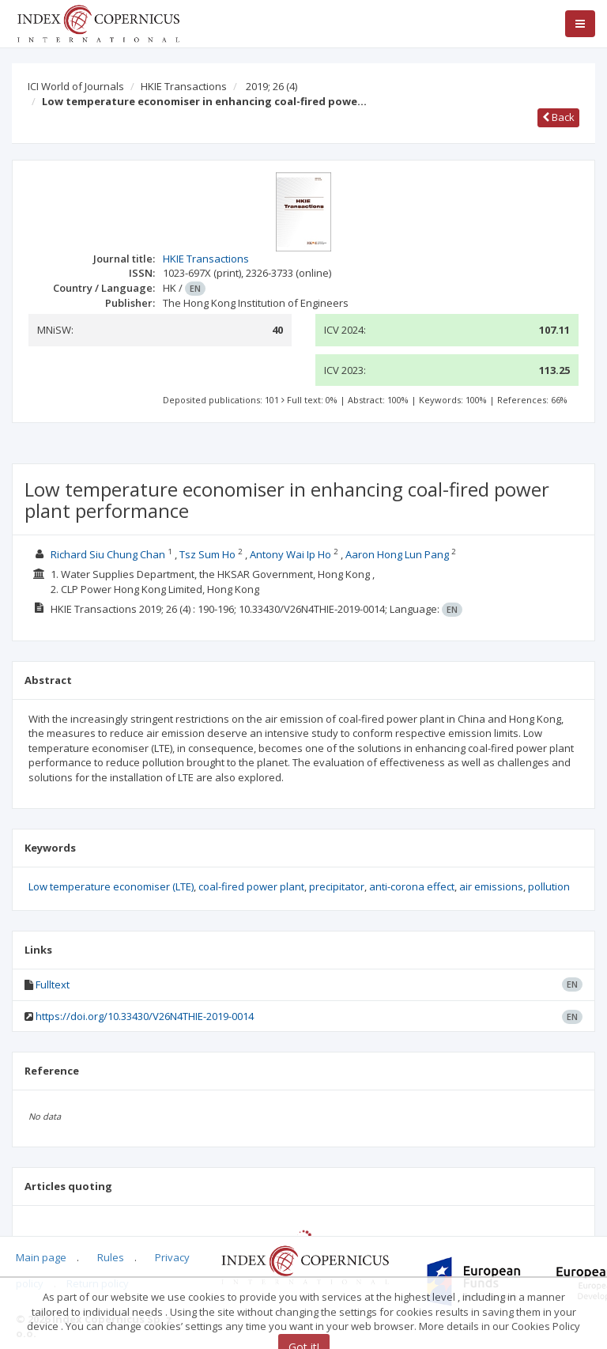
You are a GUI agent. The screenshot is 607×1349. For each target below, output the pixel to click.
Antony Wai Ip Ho (290, 554)
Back (558, 117)
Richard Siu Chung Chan (108, 554)
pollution (549, 886)
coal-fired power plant (251, 886)
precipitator (336, 886)
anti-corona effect (411, 886)
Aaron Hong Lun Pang (397, 554)
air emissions (491, 886)
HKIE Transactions (184, 86)
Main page (41, 1257)
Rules (110, 1257)
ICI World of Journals (76, 86)
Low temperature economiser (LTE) (111, 886)
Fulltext (53, 984)
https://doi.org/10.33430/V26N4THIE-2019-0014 (145, 1016)
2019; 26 (271, 86)
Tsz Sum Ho (207, 554)
